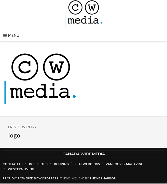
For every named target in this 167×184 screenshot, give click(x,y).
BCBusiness (38, 164)
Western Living (21, 169)
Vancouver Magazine (124, 164)
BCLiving (61, 164)
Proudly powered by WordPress (30, 178)
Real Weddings (87, 164)
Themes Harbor (102, 178)
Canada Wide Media (83, 153)
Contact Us (13, 164)
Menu (11, 35)
